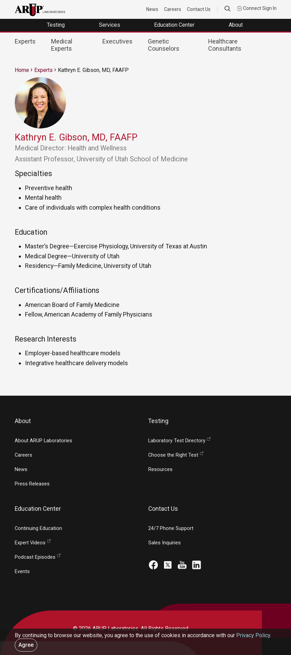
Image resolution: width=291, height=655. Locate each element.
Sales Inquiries (164, 543)
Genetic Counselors (163, 45)
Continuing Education (38, 528)
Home (22, 70)
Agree (26, 645)
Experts (25, 41)
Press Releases (32, 484)
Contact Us (199, 9)
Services (110, 25)
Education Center (175, 25)
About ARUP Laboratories (43, 441)
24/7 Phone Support (170, 528)
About (236, 25)
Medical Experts (61, 45)
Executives (117, 41)
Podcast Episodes (35, 557)
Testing (56, 25)
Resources (160, 469)
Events (22, 571)
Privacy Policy (253, 635)
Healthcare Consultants (224, 45)
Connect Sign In (257, 8)
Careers (172, 9)
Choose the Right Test (173, 455)
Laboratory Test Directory (176, 441)
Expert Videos (30, 543)
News (153, 9)
